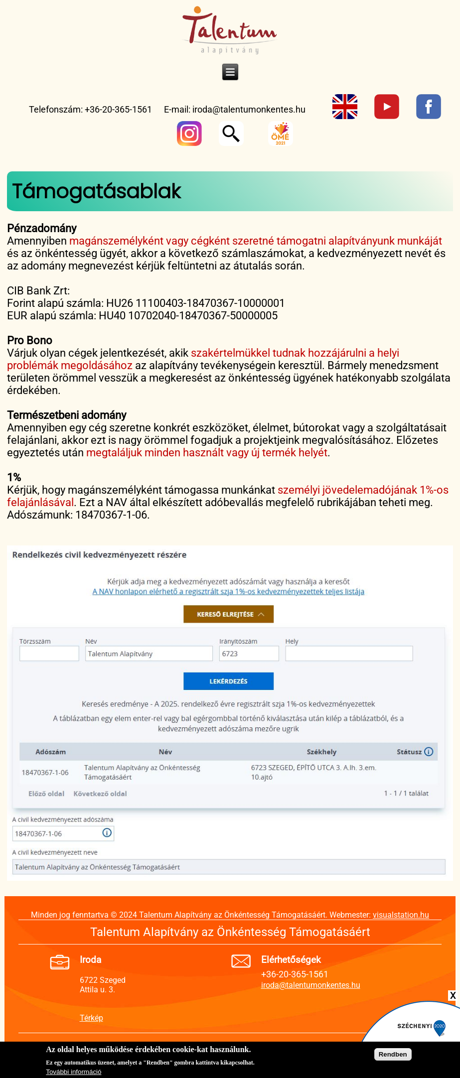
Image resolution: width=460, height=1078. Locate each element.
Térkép (91, 1018)
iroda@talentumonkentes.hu (249, 109)
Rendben (393, 1056)
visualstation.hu (401, 915)
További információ (73, 1073)
